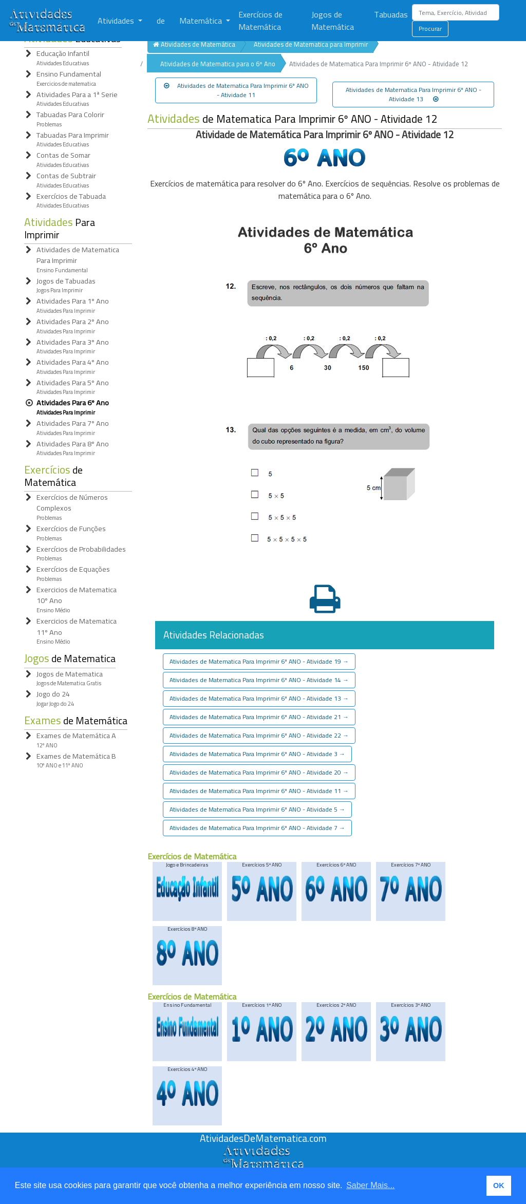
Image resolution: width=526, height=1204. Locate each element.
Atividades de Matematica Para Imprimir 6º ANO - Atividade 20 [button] (259, 772)
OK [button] (498, 1185)
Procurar (430, 28)
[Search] (455, 12)
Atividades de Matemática (194, 44)
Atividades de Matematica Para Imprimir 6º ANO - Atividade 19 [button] (259, 661)
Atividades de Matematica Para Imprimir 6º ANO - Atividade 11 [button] (236, 90)
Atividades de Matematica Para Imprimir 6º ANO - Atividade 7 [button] (257, 828)
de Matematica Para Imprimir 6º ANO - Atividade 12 (292, 119)
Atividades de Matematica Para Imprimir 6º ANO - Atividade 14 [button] (259, 680)
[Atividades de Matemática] (48, 20)
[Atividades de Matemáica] (263, 1150)
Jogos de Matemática (332, 20)
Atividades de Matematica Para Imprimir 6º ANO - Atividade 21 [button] (259, 717)
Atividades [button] (117, 20)
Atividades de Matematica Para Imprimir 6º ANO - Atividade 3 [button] (257, 754)
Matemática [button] (201, 20)
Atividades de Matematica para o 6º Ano (217, 64)
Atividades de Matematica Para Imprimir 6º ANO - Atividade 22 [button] (259, 735)
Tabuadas (391, 14)
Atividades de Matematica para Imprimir (311, 44)
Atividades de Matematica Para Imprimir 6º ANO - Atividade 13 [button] (413, 94)
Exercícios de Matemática (260, 20)
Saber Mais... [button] (370, 1185)
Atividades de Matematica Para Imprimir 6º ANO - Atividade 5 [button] (257, 809)
